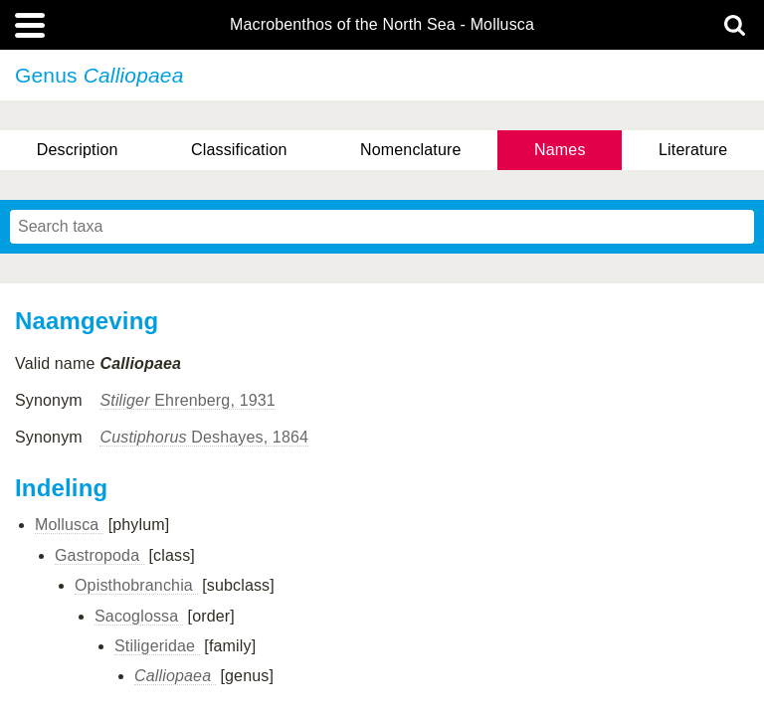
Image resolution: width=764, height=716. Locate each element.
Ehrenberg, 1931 (187, 400)
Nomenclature (411, 149)
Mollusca (69, 524)
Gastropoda (99, 555)
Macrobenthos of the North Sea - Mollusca (382, 25)
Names (559, 149)
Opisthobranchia (136, 585)
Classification (239, 149)
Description (77, 149)
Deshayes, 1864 (203, 437)
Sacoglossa (139, 616)
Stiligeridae (157, 645)
